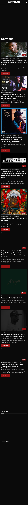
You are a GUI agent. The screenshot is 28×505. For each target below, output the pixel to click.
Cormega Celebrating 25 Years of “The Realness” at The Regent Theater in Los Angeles (14, 62)
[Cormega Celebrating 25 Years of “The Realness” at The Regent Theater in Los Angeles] (14, 49)
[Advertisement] (14, 20)
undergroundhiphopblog (6, 58)
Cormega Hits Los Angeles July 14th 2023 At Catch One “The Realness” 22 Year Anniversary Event (13, 96)
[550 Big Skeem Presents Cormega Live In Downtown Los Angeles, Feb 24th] (14, 306)
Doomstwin (4, 92)
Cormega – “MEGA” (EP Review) (11, 287)
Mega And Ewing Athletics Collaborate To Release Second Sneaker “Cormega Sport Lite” (13, 254)
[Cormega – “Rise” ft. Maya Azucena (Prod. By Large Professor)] (14, 338)
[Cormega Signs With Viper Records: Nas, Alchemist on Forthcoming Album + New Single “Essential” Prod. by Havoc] (14, 160)
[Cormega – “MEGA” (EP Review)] (14, 275)
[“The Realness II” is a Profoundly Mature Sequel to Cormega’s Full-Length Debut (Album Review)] (14, 121)
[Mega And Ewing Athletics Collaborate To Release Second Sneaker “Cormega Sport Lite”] (14, 240)
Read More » (6, 73)
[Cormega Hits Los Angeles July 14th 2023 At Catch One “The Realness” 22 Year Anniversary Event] (14, 83)
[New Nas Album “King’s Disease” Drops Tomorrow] (14, 202)
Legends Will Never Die (6, 135)
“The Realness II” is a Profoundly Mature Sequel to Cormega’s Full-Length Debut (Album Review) (12, 140)
